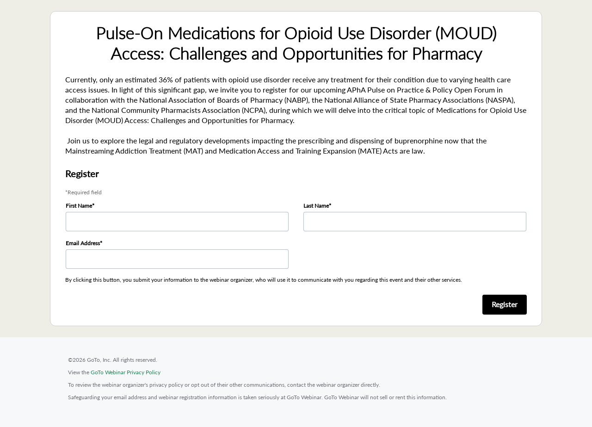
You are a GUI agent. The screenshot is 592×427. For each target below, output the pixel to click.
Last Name (316, 205)
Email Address (83, 243)
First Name (79, 205)
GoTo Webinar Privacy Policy (125, 372)
